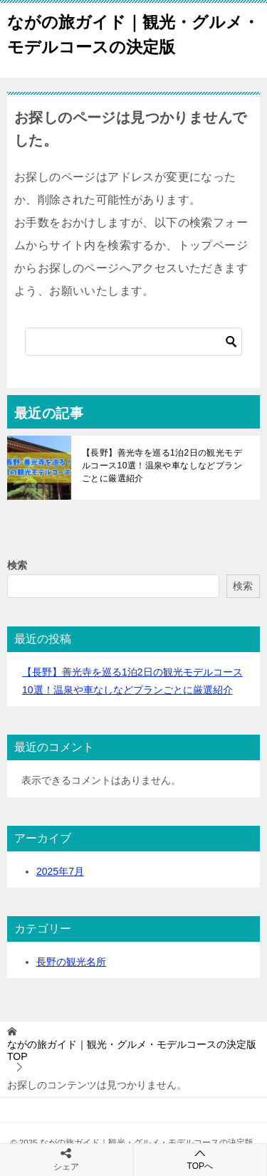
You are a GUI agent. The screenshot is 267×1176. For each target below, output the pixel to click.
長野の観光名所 (71, 961)
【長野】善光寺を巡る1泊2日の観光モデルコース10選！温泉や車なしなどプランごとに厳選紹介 (162, 465)
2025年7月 (60, 871)
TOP (131, 1050)
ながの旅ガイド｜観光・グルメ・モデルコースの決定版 (133, 33)
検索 (17, 565)
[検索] (133, 341)
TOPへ (200, 1159)
